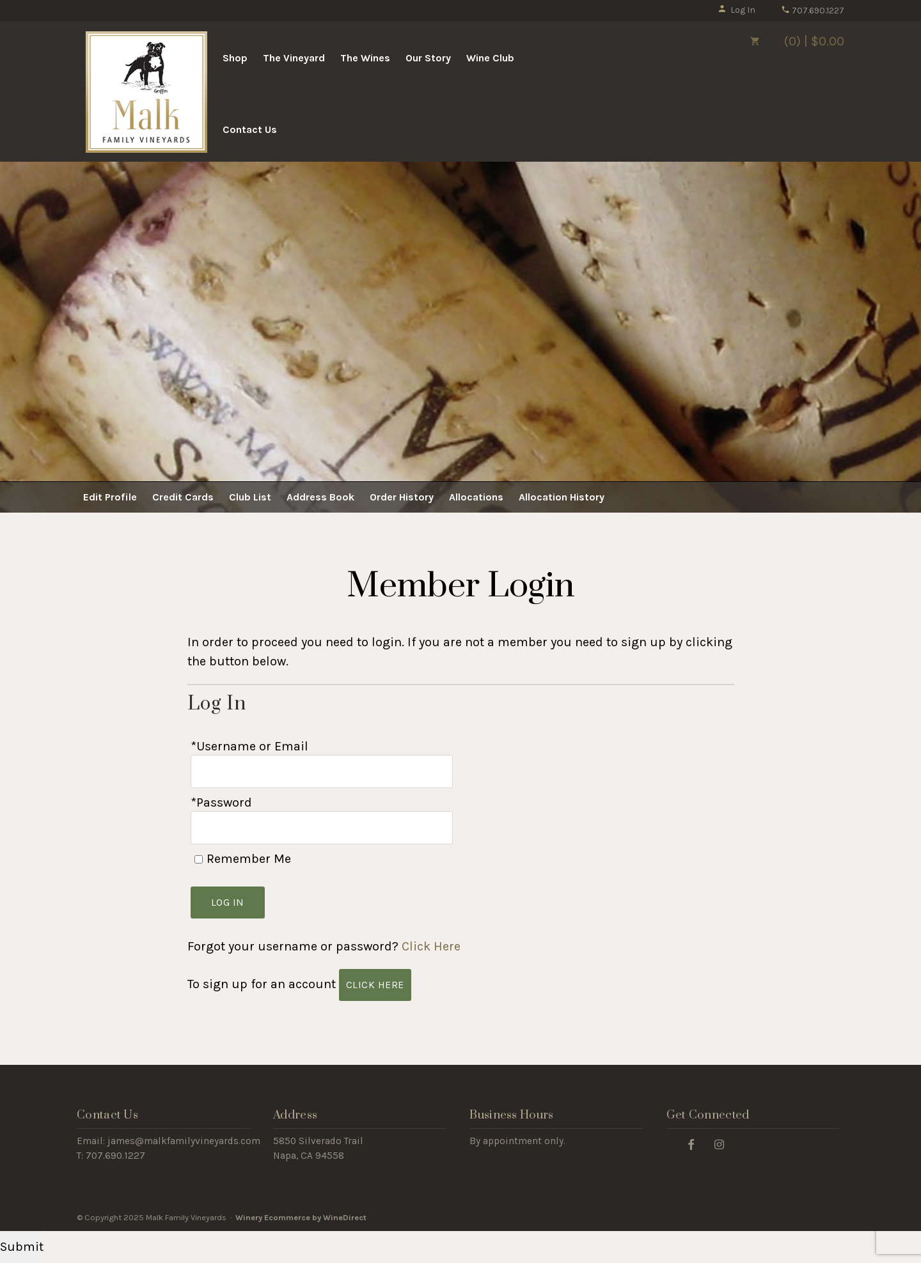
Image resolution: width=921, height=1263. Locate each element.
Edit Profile (110, 497)
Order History (402, 497)
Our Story (428, 58)
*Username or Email (249, 746)
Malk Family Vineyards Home (146, 92)
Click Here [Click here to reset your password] (431, 946)
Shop (235, 58)
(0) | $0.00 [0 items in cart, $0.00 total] (787, 41)
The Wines (365, 58)
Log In (736, 9)
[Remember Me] (198, 859)
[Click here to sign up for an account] (375, 985)
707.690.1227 (812, 10)
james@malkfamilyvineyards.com (183, 1141)
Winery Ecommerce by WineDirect (300, 1217)
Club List (250, 497)
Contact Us (250, 129)
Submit (21, 1246)
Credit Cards (183, 497)
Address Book (320, 497)
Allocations (476, 497)
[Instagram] (719, 1143)
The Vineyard (294, 58)
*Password (221, 802)
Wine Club (490, 58)
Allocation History (561, 497)
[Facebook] (691, 1143)
